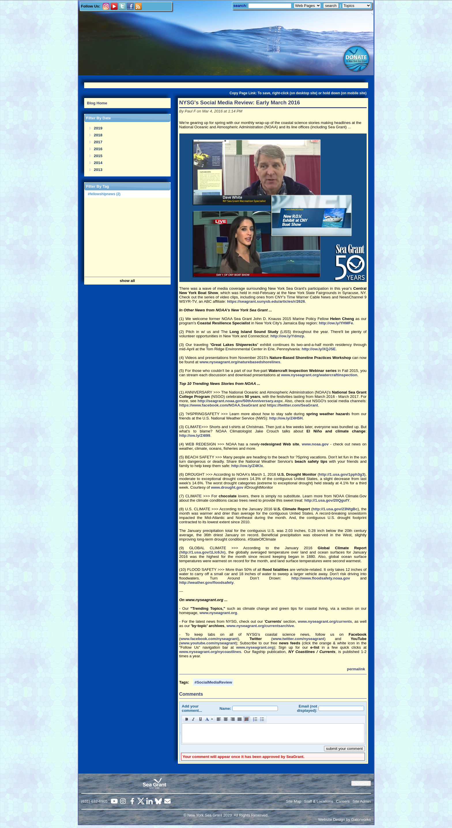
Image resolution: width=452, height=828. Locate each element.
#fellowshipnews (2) (104, 194)
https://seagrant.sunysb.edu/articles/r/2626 (266, 301)
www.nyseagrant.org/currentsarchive (260, 626)
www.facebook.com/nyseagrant (209, 639)
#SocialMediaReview (213, 682)
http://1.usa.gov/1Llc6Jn (202, 552)
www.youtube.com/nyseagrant (208, 643)
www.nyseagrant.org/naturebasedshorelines (239, 362)
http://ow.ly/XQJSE (319, 349)
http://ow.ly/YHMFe (336, 323)
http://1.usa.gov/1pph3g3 (341, 474)
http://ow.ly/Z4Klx (247, 466)
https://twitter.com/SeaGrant (292, 405)
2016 (98, 149)
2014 (98, 163)
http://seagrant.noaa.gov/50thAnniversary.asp (239, 401)
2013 (98, 170)
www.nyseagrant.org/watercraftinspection (319, 375)
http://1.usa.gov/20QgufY (327, 500)
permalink (356, 669)
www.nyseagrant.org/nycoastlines (210, 652)
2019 (98, 128)
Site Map (293, 801)
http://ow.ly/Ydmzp (287, 336)
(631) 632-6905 (94, 801)
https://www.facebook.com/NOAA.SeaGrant (218, 405)
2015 (98, 156)
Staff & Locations (318, 801)
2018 (98, 135)
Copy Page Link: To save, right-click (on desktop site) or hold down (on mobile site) (297, 93)
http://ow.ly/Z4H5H (286, 418)
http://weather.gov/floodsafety (206, 582)
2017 (98, 142)
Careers (342, 801)
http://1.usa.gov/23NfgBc (334, 509)
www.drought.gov (227, 487)
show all (127, 280)
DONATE (361, 783)
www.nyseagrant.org (218, 613)
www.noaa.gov (315, 444)
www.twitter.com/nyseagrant (298, 639)
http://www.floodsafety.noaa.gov (320, 578)
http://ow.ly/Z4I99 (194, 435)
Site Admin (362, 801)
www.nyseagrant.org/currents (325, 621)
